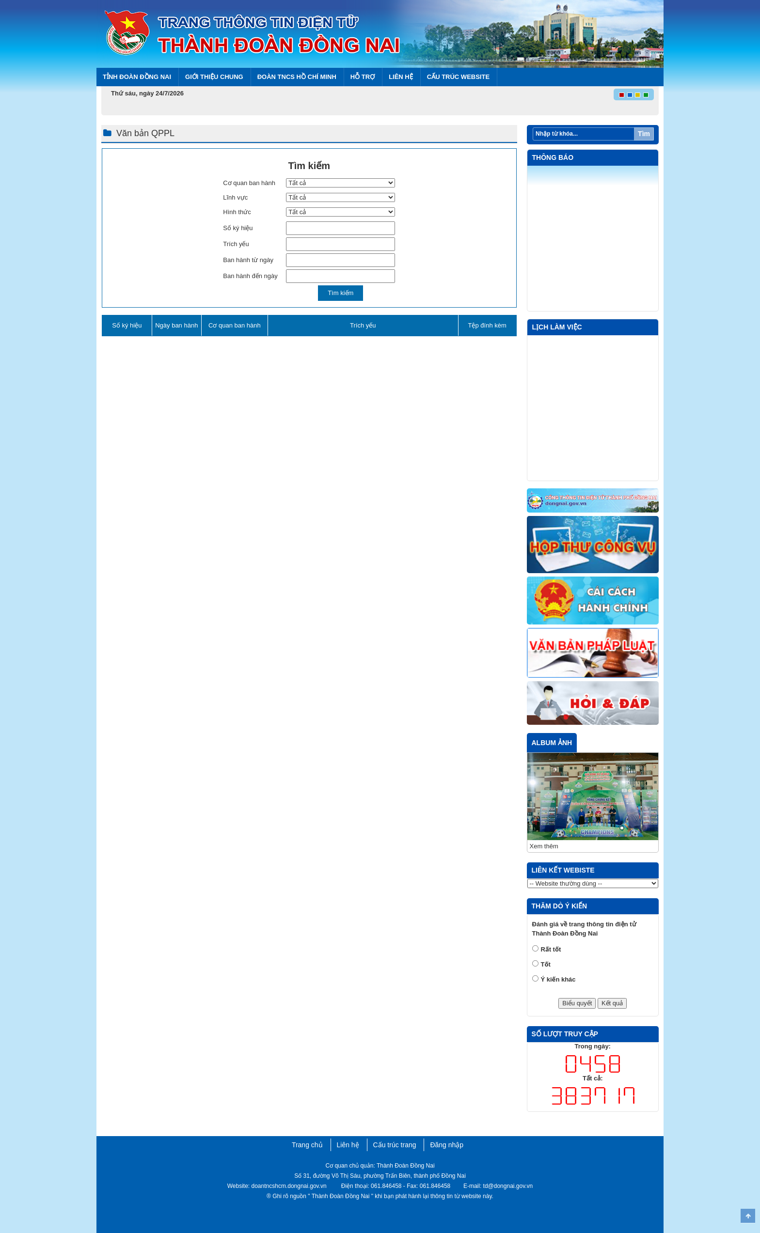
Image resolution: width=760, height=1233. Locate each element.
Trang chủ (307, 1145)
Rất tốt (551, 949)
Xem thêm (544, 846)
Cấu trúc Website (458, 76)
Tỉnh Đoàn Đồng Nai (137, 76)
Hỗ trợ (362, 76)
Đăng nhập (446, 1145)
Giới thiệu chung (214, 76)
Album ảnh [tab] (552, 743)
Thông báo (553, 157)
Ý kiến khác (558, 979)
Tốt (546, 964)
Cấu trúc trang (394, 1145)
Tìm (644, 134)
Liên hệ (401, 76)
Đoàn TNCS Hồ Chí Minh (296, 76)
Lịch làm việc (557, 327)
